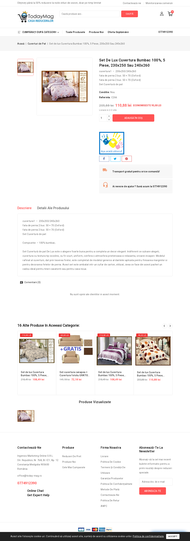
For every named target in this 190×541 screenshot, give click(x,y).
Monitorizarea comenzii (159, 3)
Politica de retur (110, 500)
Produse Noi (96, 32)
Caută (130, 14)
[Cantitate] (103, 118)
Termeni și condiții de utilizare (113, 470)
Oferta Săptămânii (118, 32)
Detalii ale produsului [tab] (53, 208)
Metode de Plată (110, 489)
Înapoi (164, 325)
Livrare (105, 456)
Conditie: (104, 92)
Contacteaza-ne (110, 495)
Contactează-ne (132, 3)
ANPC (104, 506)
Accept (172, 536)
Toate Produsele (75, 32)
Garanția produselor (112, 478)
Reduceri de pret (71, 456)
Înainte (170, 325)
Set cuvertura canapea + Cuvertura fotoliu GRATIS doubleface (74, 375)
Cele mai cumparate (73, 467)
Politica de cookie (111, 462)
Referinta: (105, 97)
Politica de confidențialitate (116, 484)
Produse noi (69, 462)
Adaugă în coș (133, 118)
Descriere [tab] (24, 208)
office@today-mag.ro (29, 475)
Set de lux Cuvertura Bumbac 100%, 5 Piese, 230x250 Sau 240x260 (34, 375)
